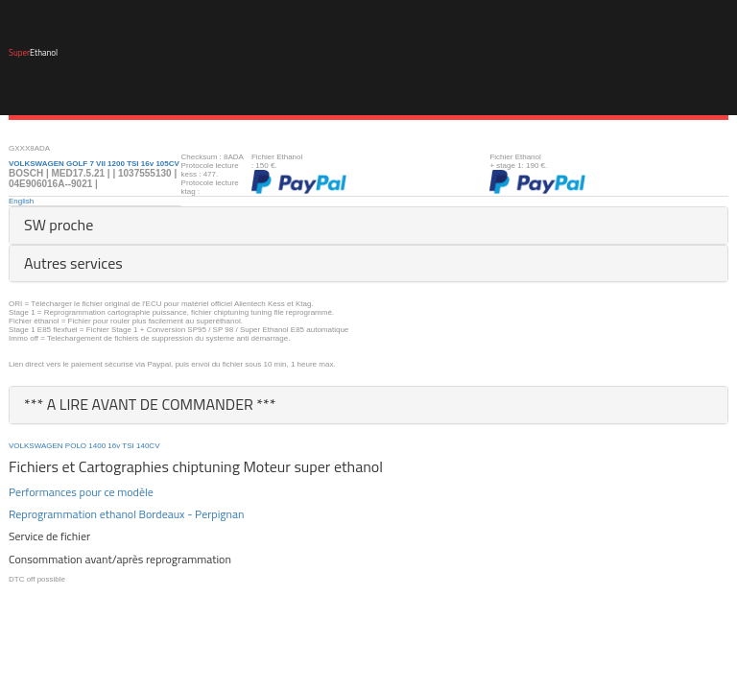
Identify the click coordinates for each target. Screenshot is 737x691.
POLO (75, 445)
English (21, 201)
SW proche (58, 224)
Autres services (73, 262)
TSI (127, 445)
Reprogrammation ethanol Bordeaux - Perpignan (126, 514)
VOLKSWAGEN (36, 445)
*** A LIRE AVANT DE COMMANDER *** (150, 404)
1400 (97, 445)
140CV (147, 445)
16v (113, 445)
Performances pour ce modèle (81, 492)
